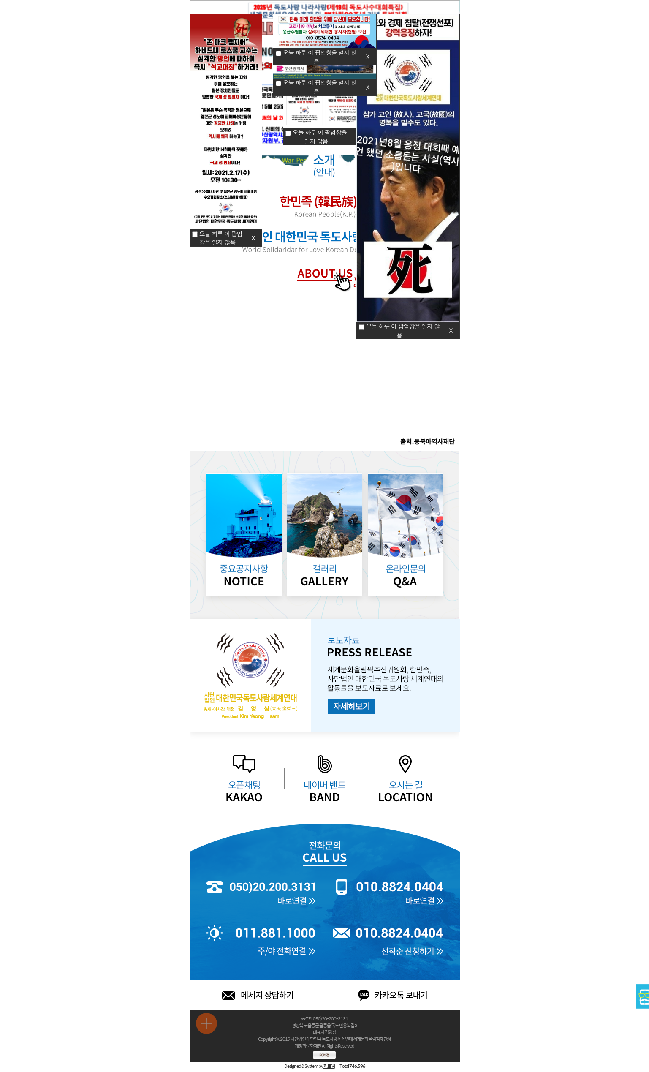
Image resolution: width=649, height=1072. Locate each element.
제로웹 (329, 1065)
